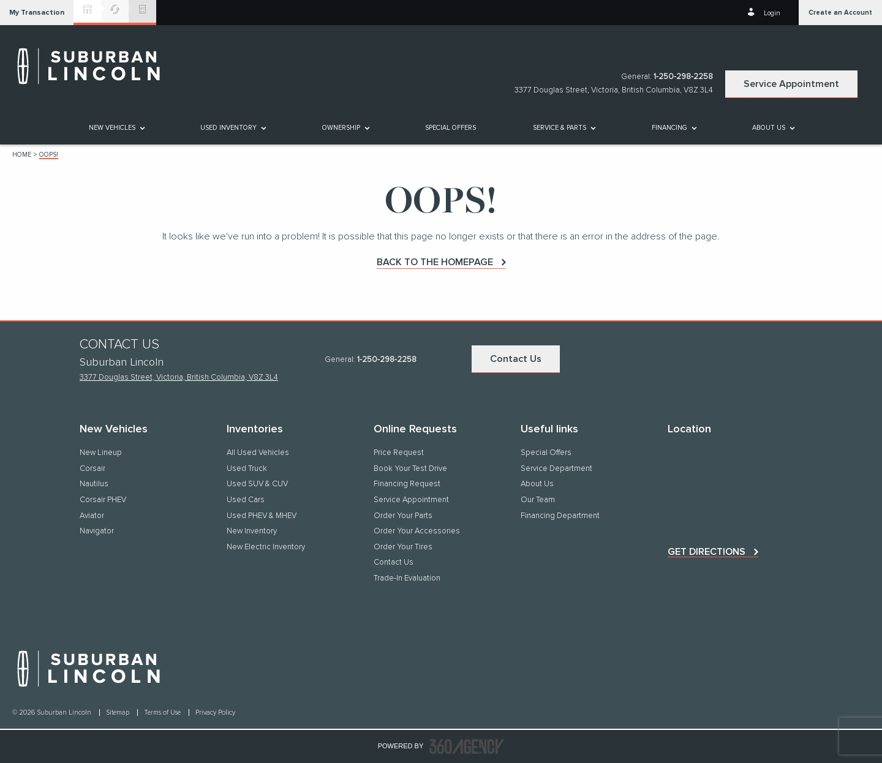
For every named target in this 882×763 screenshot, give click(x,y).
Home (21, 154)
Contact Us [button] (515, 359)
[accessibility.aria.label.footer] (466, 746)
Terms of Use (163, 712)
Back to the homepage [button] (435, 262)
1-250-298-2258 (683, 77)
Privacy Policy (215, 712)
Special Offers (450, 127)
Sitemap (118, 712)
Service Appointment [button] (791, 84)
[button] (37, 12)
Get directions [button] (706, 552)
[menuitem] (116, 128)
